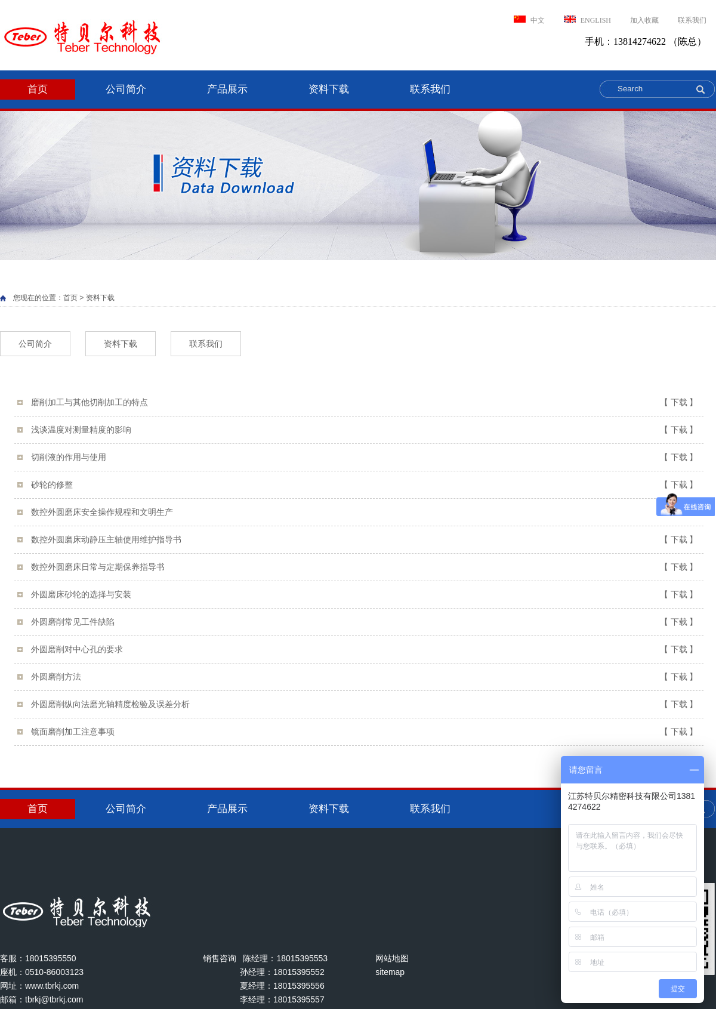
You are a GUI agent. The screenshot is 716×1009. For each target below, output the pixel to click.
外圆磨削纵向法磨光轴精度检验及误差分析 (364, 704)
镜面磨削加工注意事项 (364, 731)
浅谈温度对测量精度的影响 (364, 429)
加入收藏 (644, 20)
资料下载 (328, 89)
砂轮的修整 (364, 484)
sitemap (390, 972)
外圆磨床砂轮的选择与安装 (364, 594)
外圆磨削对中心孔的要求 (364, 649)
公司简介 (126, 89)
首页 (37, 89)
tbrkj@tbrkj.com (54, 999)
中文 (529, 20)
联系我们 (692, 20)
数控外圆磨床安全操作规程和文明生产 (364, 512)
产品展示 (227, 89)
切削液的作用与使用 (364, 457)
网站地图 (392, 958)
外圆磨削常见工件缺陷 (364, 622)
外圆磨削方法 (364, 677)
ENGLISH (587, 20)
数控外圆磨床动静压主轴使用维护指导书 (364, 539)
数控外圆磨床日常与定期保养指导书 (364, 567)
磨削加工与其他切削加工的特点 (364, 402)
